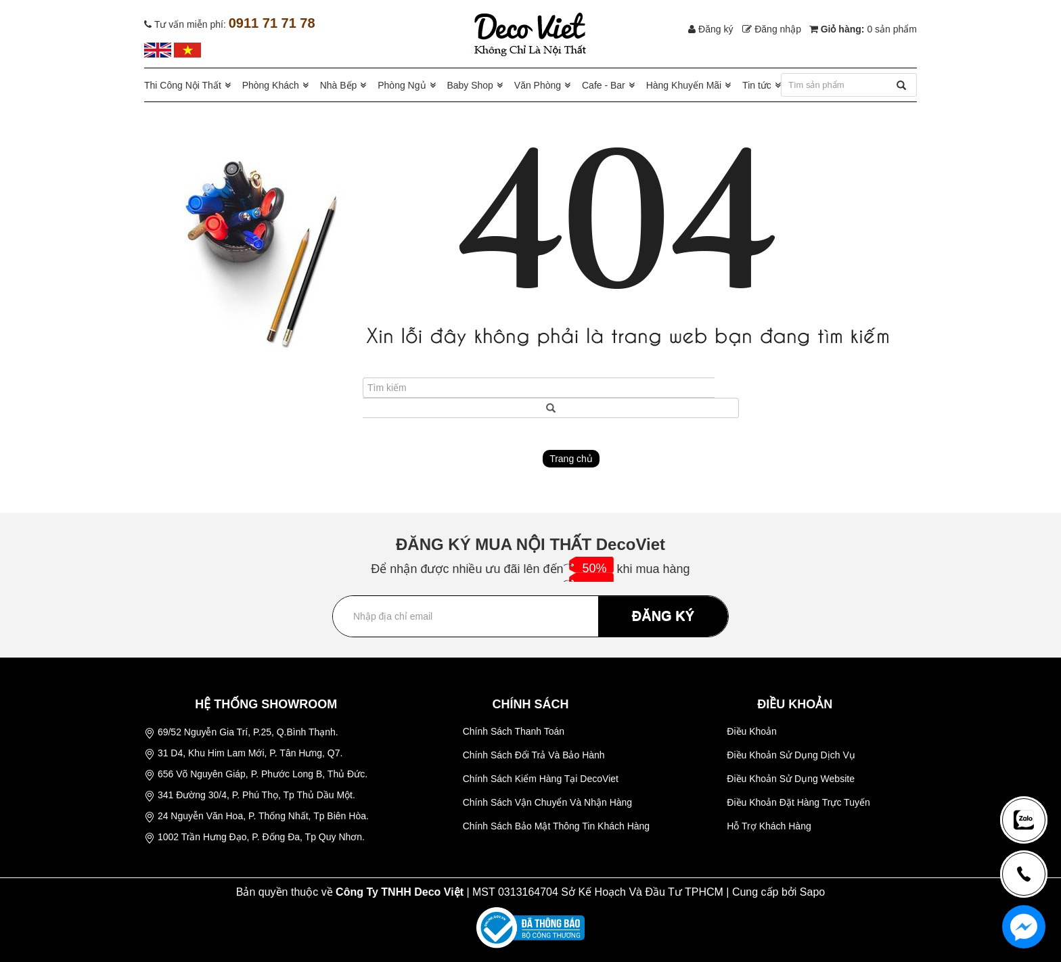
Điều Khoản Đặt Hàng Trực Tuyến (798, 802)
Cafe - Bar (603, 85)
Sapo (812, 892)
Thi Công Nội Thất (182, 85)
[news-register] (1023, 820)
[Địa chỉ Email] (530, 616)
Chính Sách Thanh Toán (514, 731)
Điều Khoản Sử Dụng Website (791, 778)
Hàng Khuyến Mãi (684, 85)
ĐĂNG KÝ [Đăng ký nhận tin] (663, 615)
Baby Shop (470, 85)
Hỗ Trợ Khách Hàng (769, 826)
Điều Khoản (752, 731)
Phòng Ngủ (402, 85)
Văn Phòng (537, 85)
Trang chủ (571, 458)
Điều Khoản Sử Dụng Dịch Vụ (791, 755)
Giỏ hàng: (863, 29)
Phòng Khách (270, 85)
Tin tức (756, 85)
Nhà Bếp (338, 85)
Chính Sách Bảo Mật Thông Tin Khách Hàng (556, 826)
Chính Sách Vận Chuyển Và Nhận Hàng (547, 802)
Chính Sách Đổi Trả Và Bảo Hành (534, 755)
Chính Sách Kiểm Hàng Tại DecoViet (540, 778)
